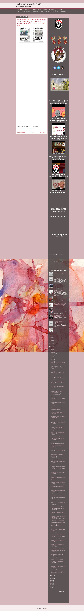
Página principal (19, 9)
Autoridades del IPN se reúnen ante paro (58, 512)
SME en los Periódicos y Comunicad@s (23, 11)
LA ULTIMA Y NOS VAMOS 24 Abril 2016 (58, 468)
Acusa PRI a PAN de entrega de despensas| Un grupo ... (56, 408)
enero (52, 578)
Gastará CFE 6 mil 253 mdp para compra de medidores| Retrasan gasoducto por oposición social (61, 273)
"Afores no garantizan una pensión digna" (58, 421)
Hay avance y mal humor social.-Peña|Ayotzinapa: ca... (56, 441)
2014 (51, 581)
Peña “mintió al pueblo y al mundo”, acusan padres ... (57, 459)
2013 (51, 583)
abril (52, 361)
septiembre (53, 353)
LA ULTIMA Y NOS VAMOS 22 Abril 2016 (58, 502)
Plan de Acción (27, 9)
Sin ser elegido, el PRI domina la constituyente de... (56, 371)
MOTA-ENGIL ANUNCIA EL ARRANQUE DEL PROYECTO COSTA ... (58, 364)
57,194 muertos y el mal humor (56, 377)
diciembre (53, 349)
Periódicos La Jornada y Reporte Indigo (27, 128)
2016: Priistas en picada (55, 542)
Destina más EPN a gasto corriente (57, 546)
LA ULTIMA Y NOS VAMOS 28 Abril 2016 (58, 398)
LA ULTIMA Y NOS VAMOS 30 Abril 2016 (58, 362)
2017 (51, 346)
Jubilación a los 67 (54, 385)
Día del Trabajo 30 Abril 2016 (56, 366)
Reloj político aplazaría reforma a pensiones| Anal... (56, 457)
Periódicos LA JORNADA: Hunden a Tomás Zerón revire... (57, 397)
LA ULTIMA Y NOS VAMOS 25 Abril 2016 (58, 450)
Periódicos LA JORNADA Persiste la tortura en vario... (57, 569)
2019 (51, 343)
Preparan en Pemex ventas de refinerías (58, 522)
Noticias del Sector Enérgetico (48, 9)
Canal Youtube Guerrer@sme (38, 11)
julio (52, 356)
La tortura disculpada (54, 524)
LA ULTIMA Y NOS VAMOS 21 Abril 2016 (58, 518)
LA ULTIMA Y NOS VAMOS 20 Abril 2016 (58, 536)
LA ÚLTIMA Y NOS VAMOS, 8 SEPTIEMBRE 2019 (59, 291)
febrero (52, 576)
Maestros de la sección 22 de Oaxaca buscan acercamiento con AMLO (60, 309)
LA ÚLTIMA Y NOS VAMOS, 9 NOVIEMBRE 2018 (59, 284)
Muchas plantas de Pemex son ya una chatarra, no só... (57, 373)
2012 (51, 584)
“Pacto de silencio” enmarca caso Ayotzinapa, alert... (56, 527)
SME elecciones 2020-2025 (61, 11)
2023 (51, 337)
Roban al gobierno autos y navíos (56, 479)
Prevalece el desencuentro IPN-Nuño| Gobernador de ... (57, 557)
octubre (52, 352)
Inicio (33, 132)
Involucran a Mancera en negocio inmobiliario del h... (56, 392)
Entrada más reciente (21, 132)
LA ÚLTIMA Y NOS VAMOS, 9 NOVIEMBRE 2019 (59, 322)
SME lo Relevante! (59, 9)
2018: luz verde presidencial (55, 525)
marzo (52, 575)
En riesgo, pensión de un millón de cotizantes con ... (57, 560)
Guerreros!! (19, 13)
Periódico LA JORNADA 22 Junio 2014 (60, 328)
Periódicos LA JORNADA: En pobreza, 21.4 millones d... (57, 413)
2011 (51, 586)
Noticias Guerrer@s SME (28, 4)
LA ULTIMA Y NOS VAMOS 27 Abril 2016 (58, 414)
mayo (52, 359)
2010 (51, 587)
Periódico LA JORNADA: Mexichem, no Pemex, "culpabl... (57, 500)
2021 (51, 340)
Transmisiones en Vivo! (44, 13)
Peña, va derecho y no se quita (56, 409)
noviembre (53, 350)
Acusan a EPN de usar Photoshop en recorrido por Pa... (57, 509)
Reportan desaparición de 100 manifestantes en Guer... (56, 394)
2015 (51, 580)
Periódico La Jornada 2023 (36, 9)
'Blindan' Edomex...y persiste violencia (57, 481)
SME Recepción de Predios (49, 11)
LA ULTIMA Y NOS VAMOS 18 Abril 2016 (58, 571)
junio (52, 358)
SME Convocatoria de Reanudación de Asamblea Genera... (57, 521)
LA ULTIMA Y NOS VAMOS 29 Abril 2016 (58, 381)
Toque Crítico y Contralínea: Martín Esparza (30, 13)
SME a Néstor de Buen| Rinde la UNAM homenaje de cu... (57, 439)
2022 (51, 339)
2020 (51, 342)
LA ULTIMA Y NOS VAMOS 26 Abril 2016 (58, 432)
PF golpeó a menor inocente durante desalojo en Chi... (57, 375)
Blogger (45, 608)
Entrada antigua (43, 132)
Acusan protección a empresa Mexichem (58, 486)
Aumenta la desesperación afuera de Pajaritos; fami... (57, 532)
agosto (52, 355)
